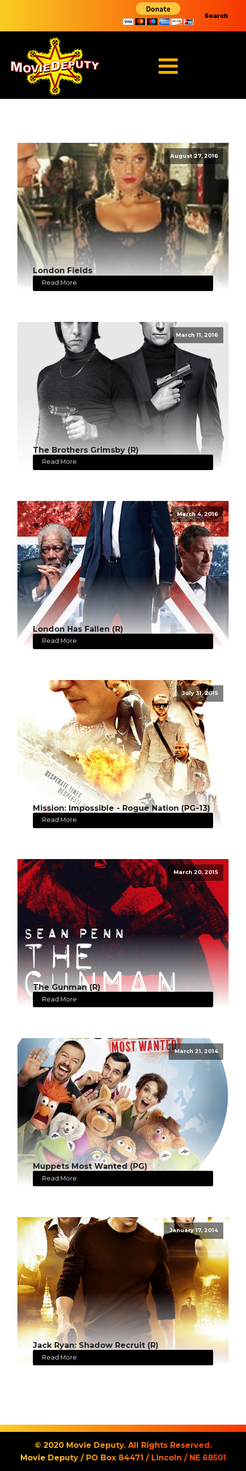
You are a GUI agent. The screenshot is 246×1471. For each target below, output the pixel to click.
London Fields (62, 270)
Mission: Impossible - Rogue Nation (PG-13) (121, 808)
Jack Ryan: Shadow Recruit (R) (96, 1345)
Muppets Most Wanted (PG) (90, 1166)
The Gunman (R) (67, 987)
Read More (59, 282)
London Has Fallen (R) (78, 629)
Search (216, 15)
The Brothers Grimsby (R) (86, 450)
